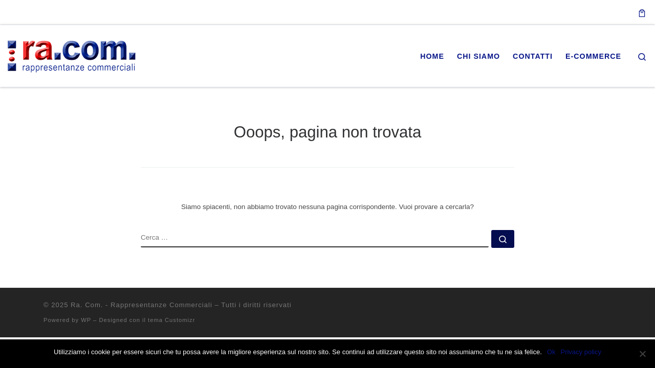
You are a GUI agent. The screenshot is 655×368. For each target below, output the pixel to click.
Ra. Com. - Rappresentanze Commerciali (141, 305)
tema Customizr (171, 320)
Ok (551, 352)
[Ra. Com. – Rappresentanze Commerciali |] (72, 54)
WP (86, 320)
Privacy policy (580, 352)
